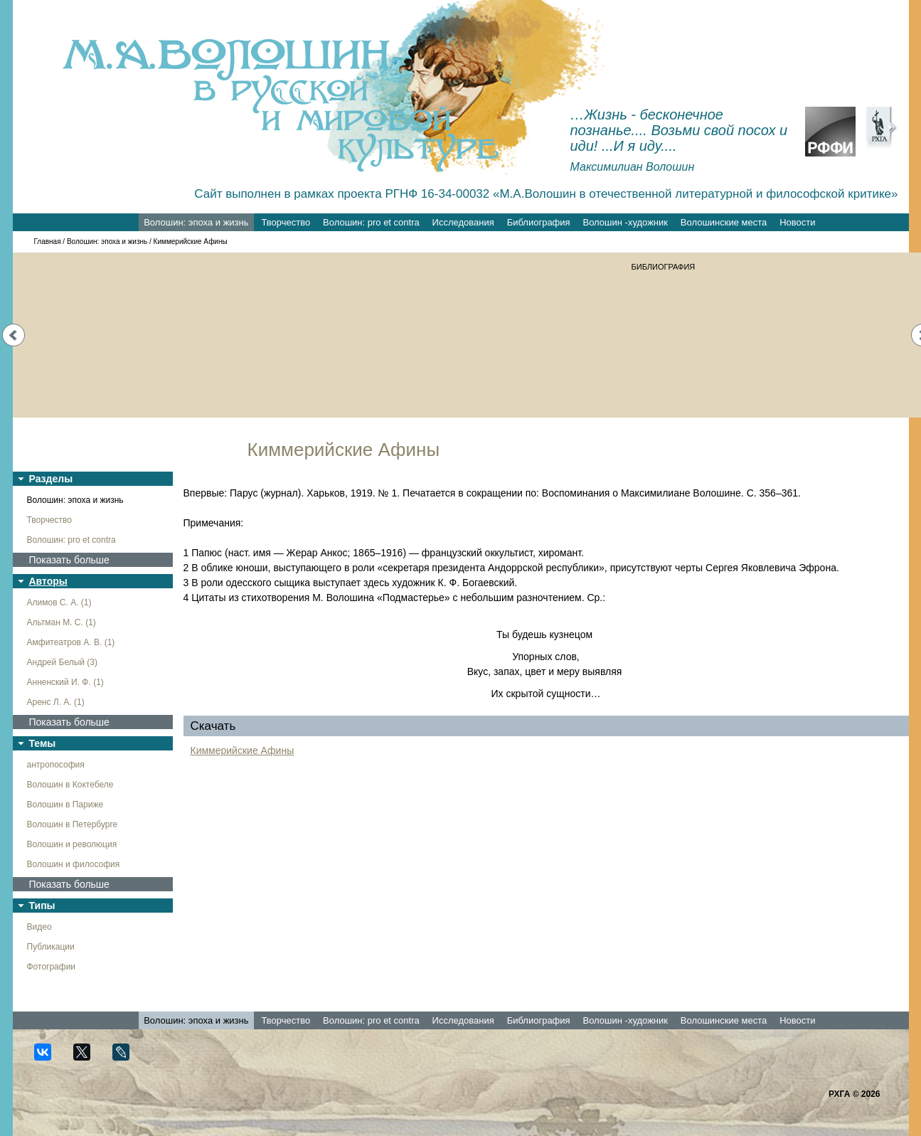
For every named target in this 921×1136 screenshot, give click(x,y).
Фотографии (51, 967)
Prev (13, 335)
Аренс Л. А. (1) (56, 702)
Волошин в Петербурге (72, 824)
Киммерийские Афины (242, 750)
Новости (797, 222)
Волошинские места (724, 222)
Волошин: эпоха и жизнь (196, 222)
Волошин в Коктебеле (70, 785)
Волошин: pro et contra (371, 222)
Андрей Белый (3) (62, 662)
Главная (47, 241)
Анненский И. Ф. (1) (65, 682)
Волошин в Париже (65, 804)
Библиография (538, 222)
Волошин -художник (625, 222)
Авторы (48, 581)
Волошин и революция (72, 844)
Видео (39, 927)
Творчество (285, 222)
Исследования (463, 222)
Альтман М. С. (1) (61, 622)
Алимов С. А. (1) (59, 602)
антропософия (56, 765)
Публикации (51, 947)
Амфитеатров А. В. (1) (71, 642)
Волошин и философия (73, 864)
